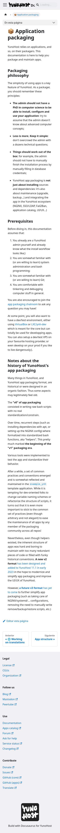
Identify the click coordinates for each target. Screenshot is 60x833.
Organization (12, 675)
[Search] (45, 4)
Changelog (11, 748)
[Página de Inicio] (6, 14)
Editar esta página (15, 621)
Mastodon (10, 699)
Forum (8, 733)
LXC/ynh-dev (38, 324)
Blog (7, 694)
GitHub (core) (12, 777)
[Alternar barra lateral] (5, 4)
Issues (8, 772)
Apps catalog (12, 728)
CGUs (6, 670)
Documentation (12, 723)
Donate (8, 767)
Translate (9, 788)
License (8, 665)
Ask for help (10, 738)
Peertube (9, 704)
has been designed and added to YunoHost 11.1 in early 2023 (27, 568)
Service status (12, 743)
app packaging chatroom (23, 304)
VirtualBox (21, 324)
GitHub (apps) (12, 782)
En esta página (13, 22)
